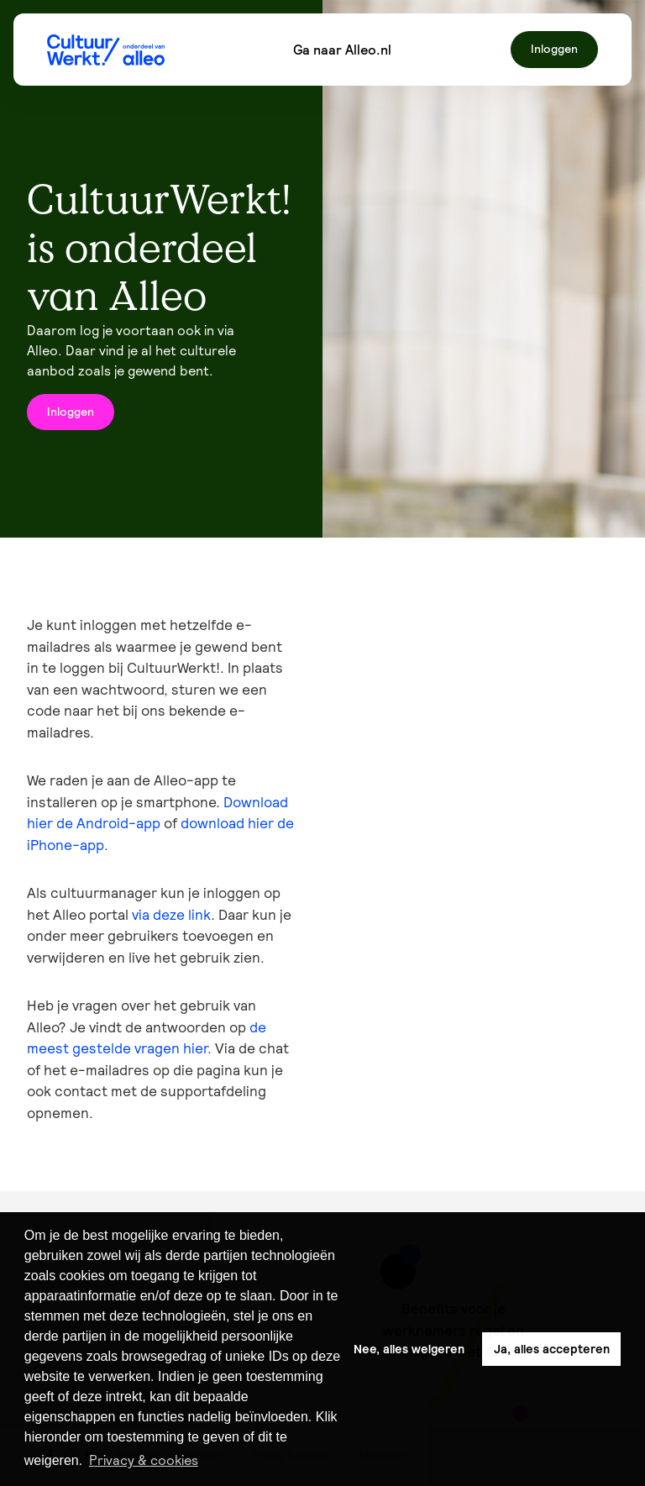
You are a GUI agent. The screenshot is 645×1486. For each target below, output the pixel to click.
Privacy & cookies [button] (143, 1460)
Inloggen (554, 48)
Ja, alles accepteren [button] (552, 1349)
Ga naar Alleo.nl (342, 49)
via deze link (171, 914)
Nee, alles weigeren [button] (409, 1349)
